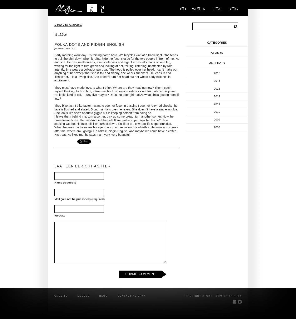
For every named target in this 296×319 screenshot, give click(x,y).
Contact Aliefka (132, 296)
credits (61, 296)
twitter (240, 302)
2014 (217, 80)
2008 (217, 127)
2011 (217, 104)
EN (92, 8)
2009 (217, 119)
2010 (217, 111)
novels (83, 296)
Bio (183, 9)
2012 (217, 96)
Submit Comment (140, 274)
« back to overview (68, 25)
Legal (217, 9)
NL (102, 8)
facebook (234, 302)
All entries (217, 52)
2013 (217, 88)
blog (233, 9)
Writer (198, 9)
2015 (217, 73)
